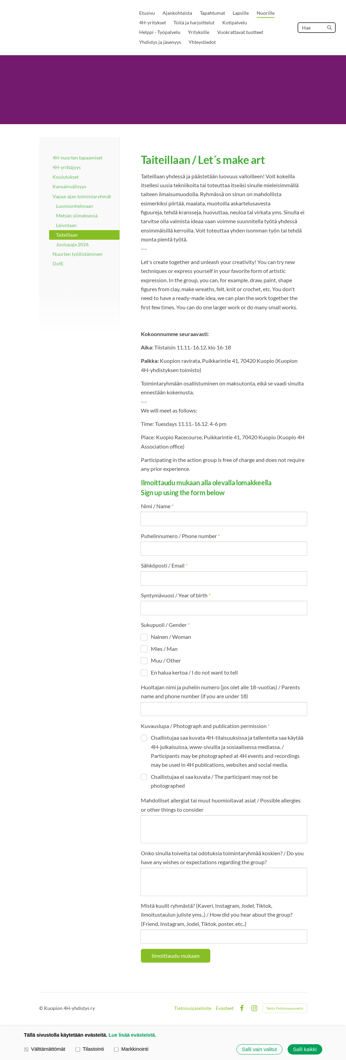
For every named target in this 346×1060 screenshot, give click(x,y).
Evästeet (225, 1008)
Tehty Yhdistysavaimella (284, 1008)
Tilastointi (90, 1049)
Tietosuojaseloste (192, 1008)
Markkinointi (131, 1049)
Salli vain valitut (259, 1049)
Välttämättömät (44, 1049)
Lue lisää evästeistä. (132, 1035)
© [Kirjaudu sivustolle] (41, 1008)
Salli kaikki (304, 1049)
